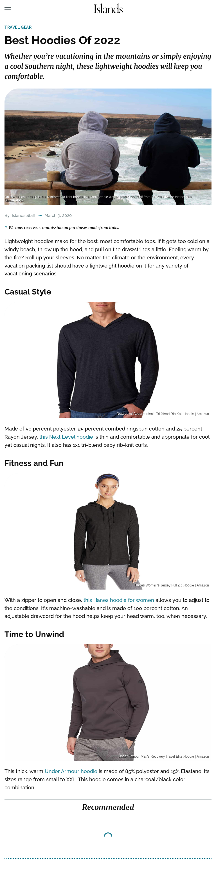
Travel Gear (18, 27)
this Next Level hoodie (66, 437)
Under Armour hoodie (71, 771)
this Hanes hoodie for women (119, 600)
